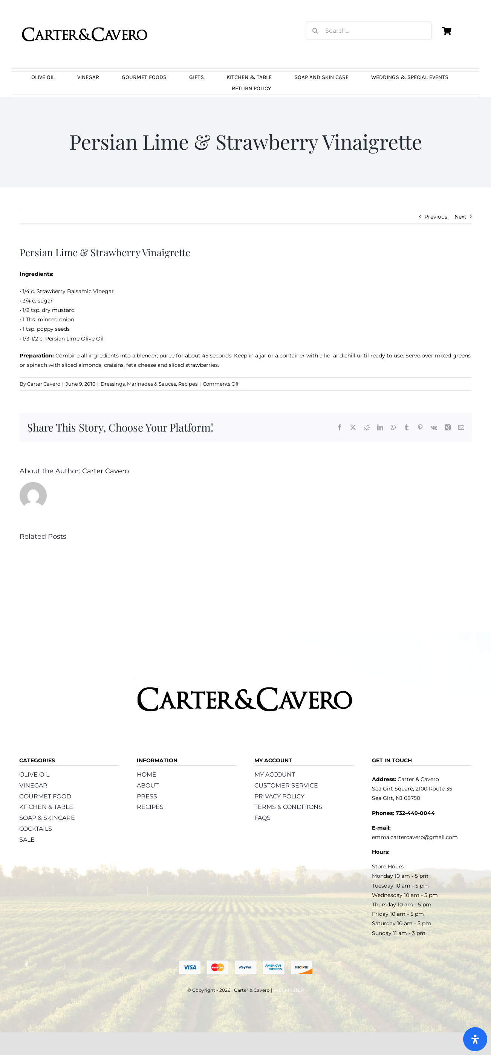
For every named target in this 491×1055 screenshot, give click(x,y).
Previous (435, 216)
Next (460, 216)
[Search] (315, 30)
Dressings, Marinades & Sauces (138, 384)
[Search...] (369, 30)
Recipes (187, 384)
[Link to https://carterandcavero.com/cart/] (447, 31)
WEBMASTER (289, 990)
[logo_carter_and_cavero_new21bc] (85, 17)
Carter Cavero (43, 384)
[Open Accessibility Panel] (475, 1039)
